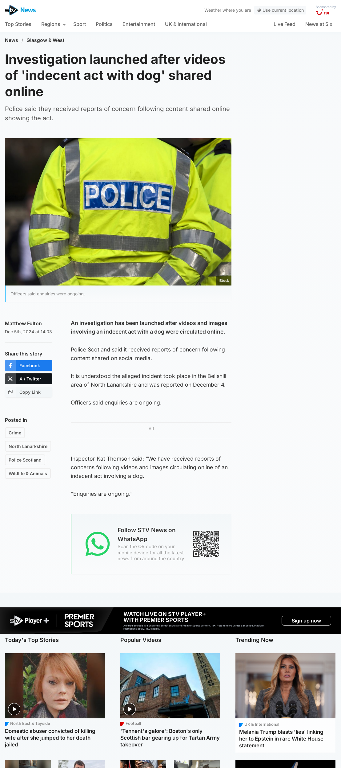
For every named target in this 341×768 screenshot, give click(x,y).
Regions (50, 24)
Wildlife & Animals (28, 473)
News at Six (318, 24)
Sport (79, 24)
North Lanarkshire (28, 446)
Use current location (280, 10)
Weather (212, 10)
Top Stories (18, 24)
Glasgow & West (45, 40)
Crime (15, 432)
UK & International (186, 24)
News (11, 40)
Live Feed (284, 24)
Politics (104, 24)
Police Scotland (25, 459)
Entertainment (138, 24)
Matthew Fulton (23, 323)
